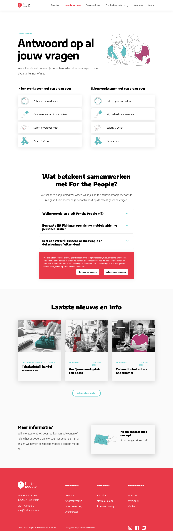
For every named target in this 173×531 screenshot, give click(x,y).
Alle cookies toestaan (116, 272)
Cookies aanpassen (88, 272)
